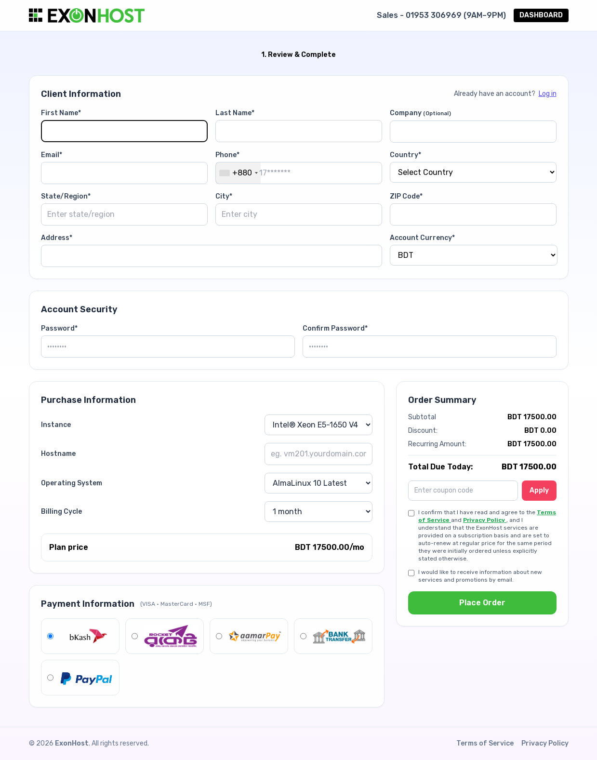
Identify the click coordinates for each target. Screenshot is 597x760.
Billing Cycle (61, 511)
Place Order (482, 602)
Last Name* (234, 113)
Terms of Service (485, 743)
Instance (56, 425)
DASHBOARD (541, 15)
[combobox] (238, 173)
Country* (405, 155)
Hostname (58, 454)
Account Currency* (422, 238)
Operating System (71, 483)
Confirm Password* (335, 328)
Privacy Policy (484, 520)
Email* (51, 155)
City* (223, 196)
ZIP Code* (406, 196)
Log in (548, 94)
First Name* (61, 113)
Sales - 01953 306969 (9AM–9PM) (441, 15)
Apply (539, 490)
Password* (59, 328)
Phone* (227, 155)
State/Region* (66, 196)
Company (420, 113)
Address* (56, 238)
